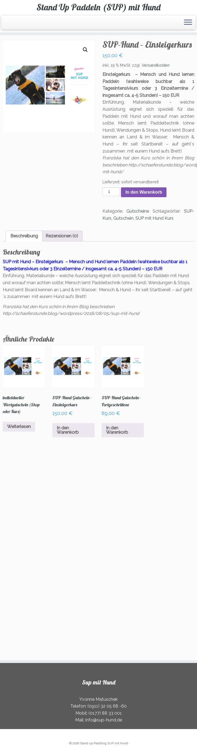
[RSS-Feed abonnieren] (8, 23)
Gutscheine (137, 211)
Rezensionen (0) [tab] (62, 235)
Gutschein (123, 218)
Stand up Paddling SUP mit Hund (104, 743)
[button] (85, 50)
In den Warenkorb (143, 192)
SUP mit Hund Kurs (154, 218)
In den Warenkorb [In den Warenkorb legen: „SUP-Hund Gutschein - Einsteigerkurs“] (68, 430)
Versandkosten (155, 65)
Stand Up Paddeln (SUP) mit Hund (98, 7)
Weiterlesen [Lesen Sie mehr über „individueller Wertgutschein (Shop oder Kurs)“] (19, 426)
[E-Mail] (11, 23)
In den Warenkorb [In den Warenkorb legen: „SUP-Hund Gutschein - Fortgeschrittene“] (117, 430)
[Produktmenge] (111, 191)
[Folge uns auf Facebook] (15, 23)
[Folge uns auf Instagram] (18, 23)
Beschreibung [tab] (24, 235)
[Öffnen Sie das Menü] (188, 22)
